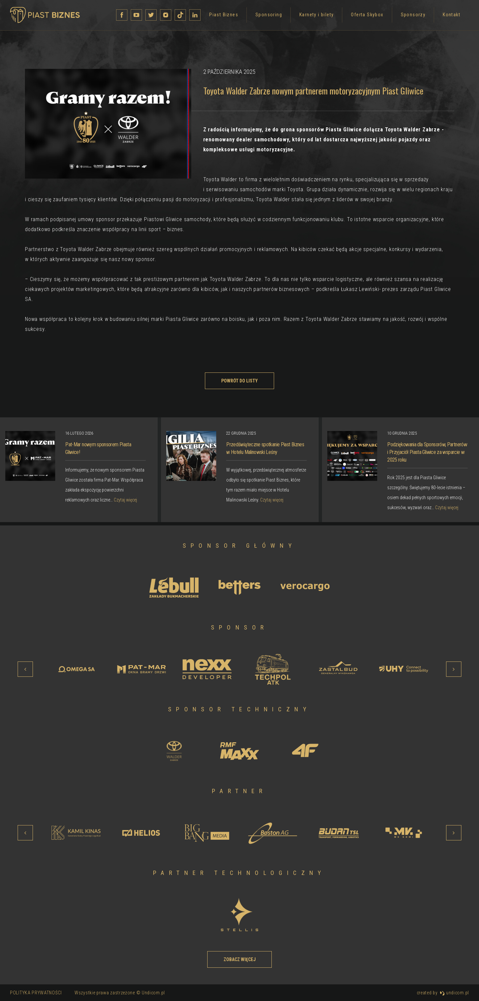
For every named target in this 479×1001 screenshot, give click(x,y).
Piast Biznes (139, 17)
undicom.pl (454, 992)
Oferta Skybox (282, 17)
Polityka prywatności (36, 992)
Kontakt (367, 17)
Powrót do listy (239, 380)
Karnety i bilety (232, 17)
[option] (239, 469)
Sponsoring (184, 17)
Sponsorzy (328, 17)
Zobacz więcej (240, 959)
